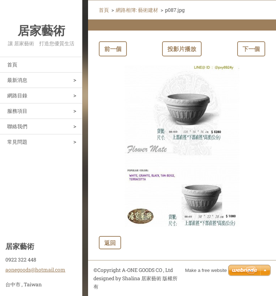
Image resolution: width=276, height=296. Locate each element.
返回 (110, 242)
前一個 (112, 48)
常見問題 (17, 141)
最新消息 (17, 80)
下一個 (251, 48)
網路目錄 (17, 95)
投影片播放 (181, 48)
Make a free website (206, 270)
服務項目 (17, 110)
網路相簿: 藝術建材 (137, 9)
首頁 (12, 64)
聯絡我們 (17, 126)
